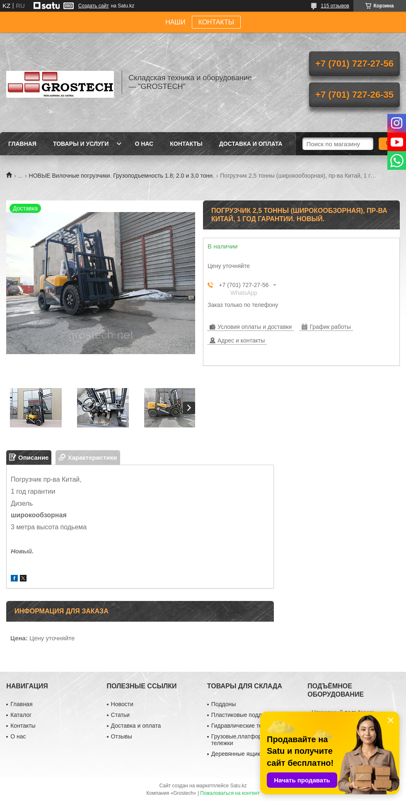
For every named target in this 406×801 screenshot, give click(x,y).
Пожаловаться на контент (229, 793)
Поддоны (223, 704)
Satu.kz (238, 786)
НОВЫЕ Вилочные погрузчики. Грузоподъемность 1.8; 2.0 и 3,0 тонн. (121, 175)
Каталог (20, 715)
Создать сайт (93, 6)
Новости (122, 704)
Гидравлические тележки (244, 725)
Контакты (186, 143)
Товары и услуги (81, 143)
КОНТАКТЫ (216, 22)
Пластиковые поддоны (241, 715)
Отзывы (121, 736)
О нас (144, 143)
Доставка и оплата (251, 143)
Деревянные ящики (237, 753)
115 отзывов (335, 6)
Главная (22, 143)
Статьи (120, 715)
